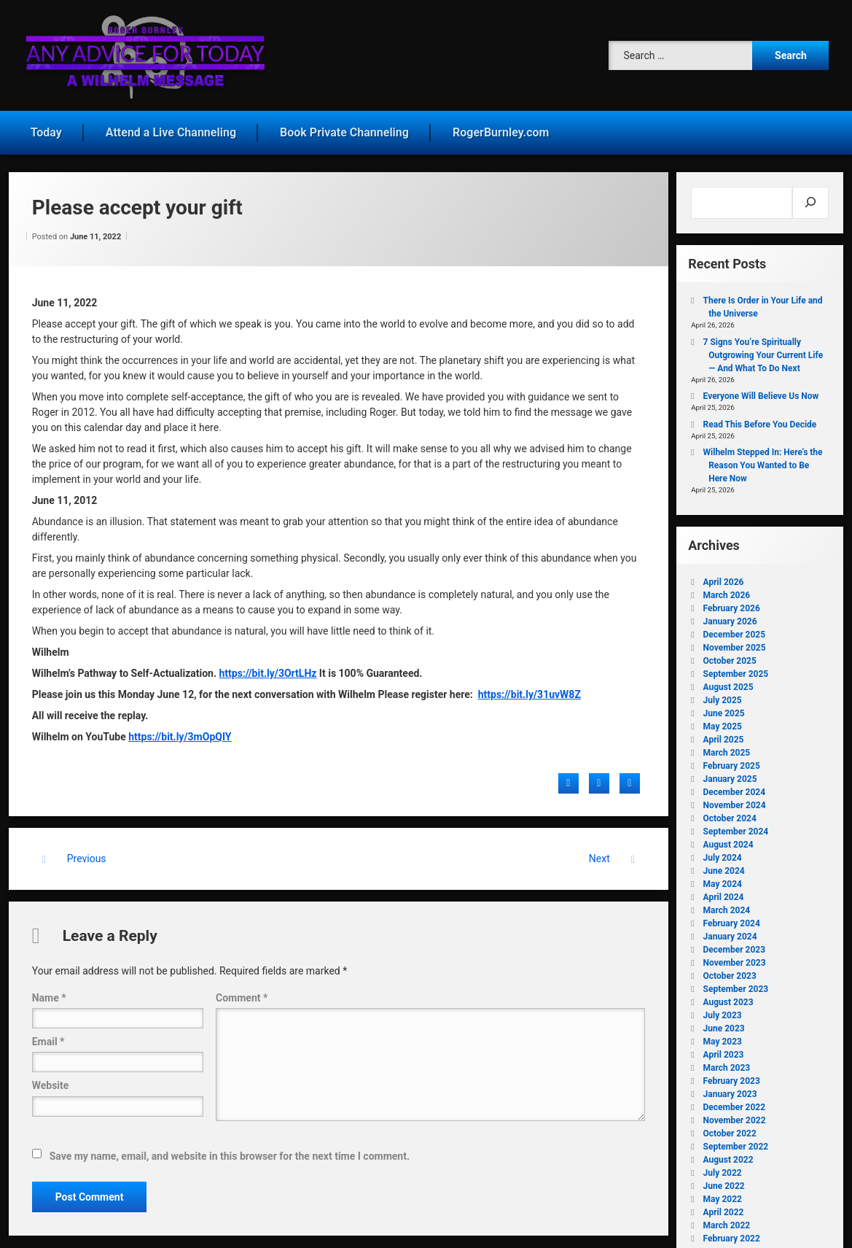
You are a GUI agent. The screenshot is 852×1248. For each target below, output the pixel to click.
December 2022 (734, 1102)
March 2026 (727, 590)
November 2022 (734, 1115)
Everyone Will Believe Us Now (761, 391)
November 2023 (734, 958)
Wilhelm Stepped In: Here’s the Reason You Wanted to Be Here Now (763, 460)
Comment (241, 993)
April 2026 (723, 577)
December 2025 (734, 629)
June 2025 (724, 708)
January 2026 (730, 616)
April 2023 (723, 1049)
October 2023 (730, 971)
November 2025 (734, 642)
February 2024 (731, 918)
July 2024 (722, 853)
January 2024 (730, 931)
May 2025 (722, 721)
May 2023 (722, 1036)
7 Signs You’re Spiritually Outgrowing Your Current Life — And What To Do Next (763, 350)
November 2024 (734, 800)
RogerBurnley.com (501, 127)
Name (49, 993)
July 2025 (722, 695)
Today (46, 127)
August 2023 (728, 997)
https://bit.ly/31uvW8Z (529, 689)
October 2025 (730, 656)
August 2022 (728, 1155)
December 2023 (734, 944)
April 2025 (723, 734)
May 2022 (722, 1194)
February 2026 (731, 603)
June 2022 (724, 1181)
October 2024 (730, 813)
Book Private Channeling (344, 127)
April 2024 (723, 892)
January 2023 (730, 1089)
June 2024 (724, 866)
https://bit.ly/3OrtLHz (268, 668)
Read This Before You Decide (760, 419)
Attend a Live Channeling (171, 127)
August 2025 (728, 682)
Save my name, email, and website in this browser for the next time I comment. (230, 1151)
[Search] (810, 198)
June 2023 (724, 1023)
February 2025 (731, 761)
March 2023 (727, 1063)
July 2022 (722, 1168)
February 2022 (731, 1233)
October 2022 (730, 1128)
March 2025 (727, 748)
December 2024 (734, 787)
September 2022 (736, 1141)
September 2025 (736, 669)
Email (48, 1036)
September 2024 (736, 826)
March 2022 (727, 1220)
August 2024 (728, 839)
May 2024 (722, 879)
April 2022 (723, 1207)
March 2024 (727, 905)
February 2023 (731, 1076)
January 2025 (730, 774)
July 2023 (722, 1010)
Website (50, 1080)
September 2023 (736, 984)
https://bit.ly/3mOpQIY (179, 731)
